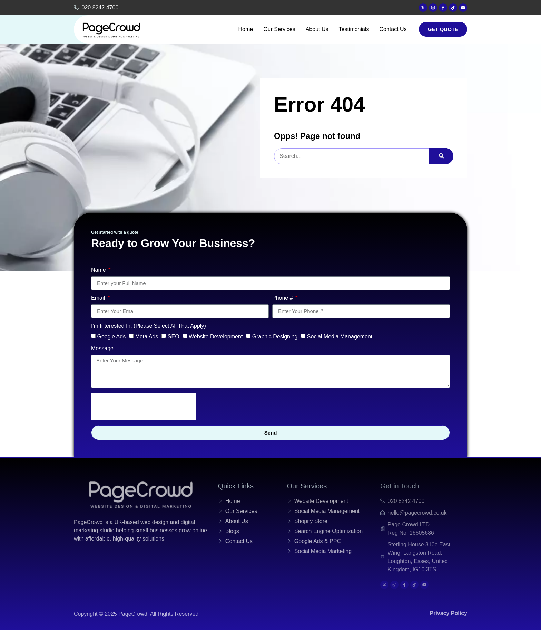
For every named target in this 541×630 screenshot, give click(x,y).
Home (245, 29)
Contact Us (393, 29)
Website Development (216, 336)
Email (98, 298)
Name (99, 270)
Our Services (279, 29)
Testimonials (353, 29)
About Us (317, 29)
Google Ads (111, 336)
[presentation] (143, 406)
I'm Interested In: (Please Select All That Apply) (148, 326)
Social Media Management (339, 336)
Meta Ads (146, 336)
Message (102, 348)
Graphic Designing (275, 336)
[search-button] (441, 156)
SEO (173, 336)
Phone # (283, 298)
